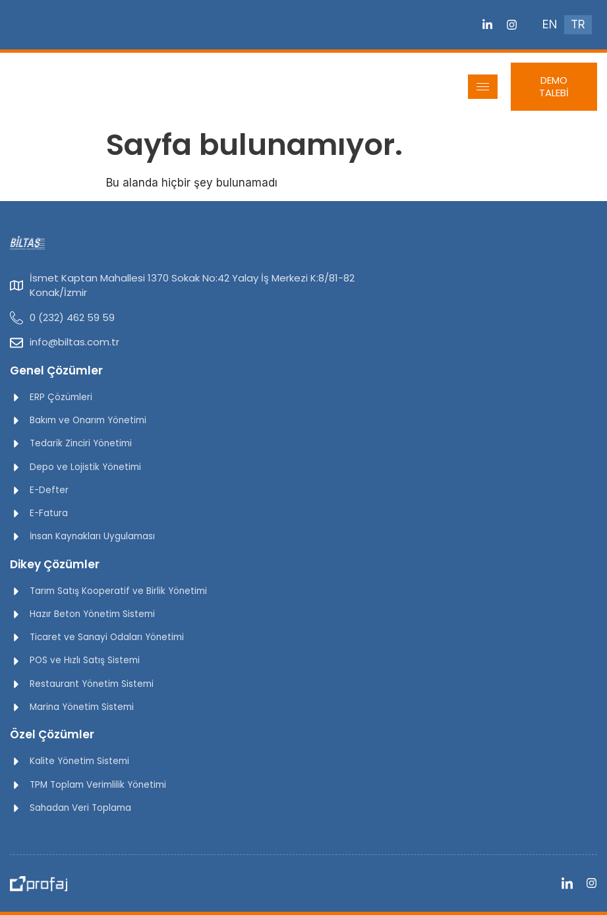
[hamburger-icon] (483, 86)
